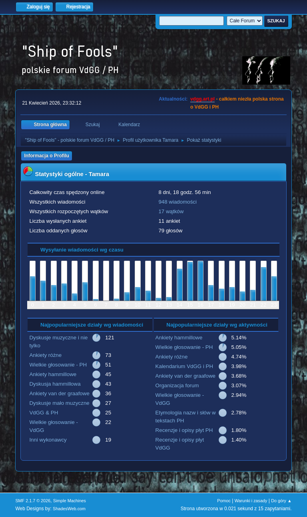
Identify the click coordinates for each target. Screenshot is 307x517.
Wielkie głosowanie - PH (58, 365)
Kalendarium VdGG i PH (184, 366)
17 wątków (170, 211)
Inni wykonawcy (47, 440)
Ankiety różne (45, 355)
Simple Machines (69, 500)
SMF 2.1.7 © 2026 (32, 500)
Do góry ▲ (281, 500)
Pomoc (224, 500)
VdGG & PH (43, 413)
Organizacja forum (177, 385)
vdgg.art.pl (202, 99)
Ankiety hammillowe (52, 374)
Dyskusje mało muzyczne (59, 403)
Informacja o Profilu (46, 155)
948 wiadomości (177, 202)
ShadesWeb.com (69, 508)
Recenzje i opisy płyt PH (184, 430)
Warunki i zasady (251, 500)
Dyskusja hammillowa (54, 384)
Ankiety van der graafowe (59, 393)
